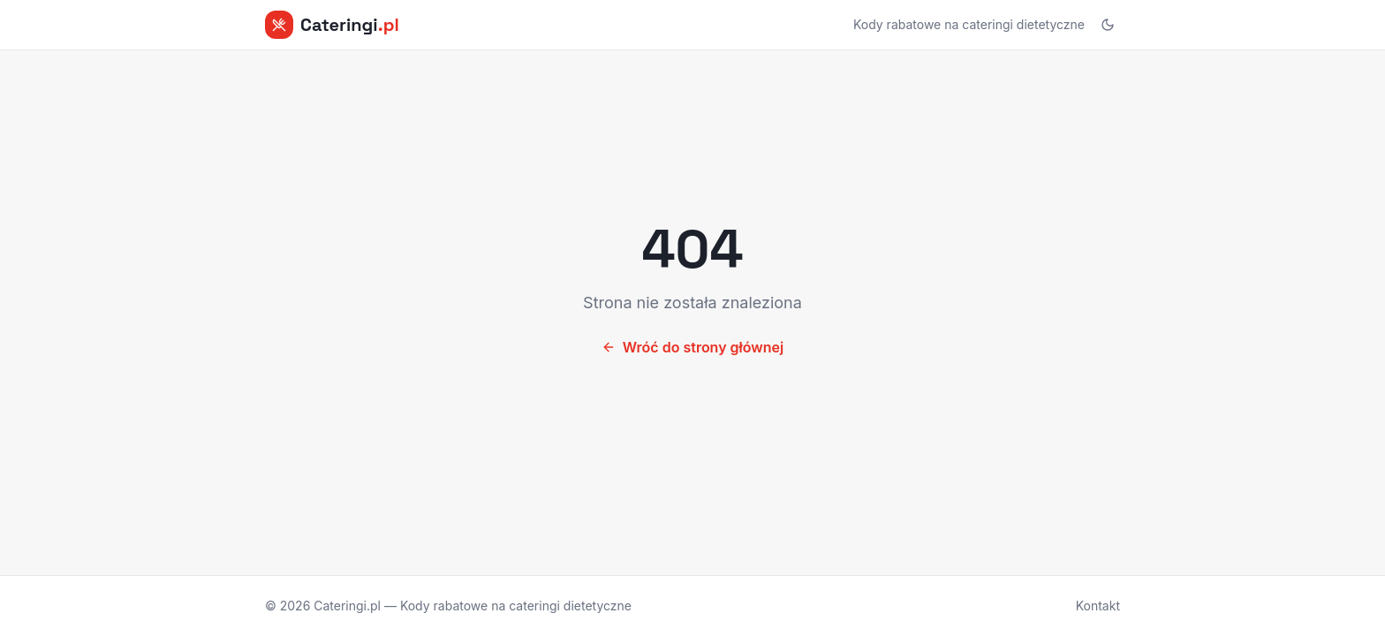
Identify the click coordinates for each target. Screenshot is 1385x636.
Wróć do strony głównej (692, 347)
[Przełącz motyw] (1107, 24)
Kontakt (1098, 605)
